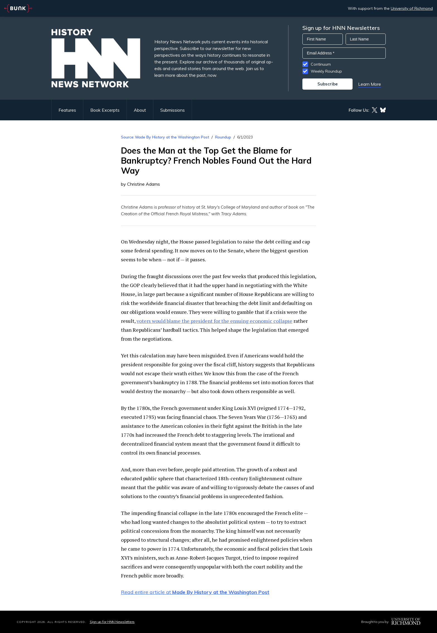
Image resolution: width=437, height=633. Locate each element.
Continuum (321, 64)
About (140, 110)
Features (67, 110)
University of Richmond (412, 8)
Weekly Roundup (326, 71)
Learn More (369, 84)
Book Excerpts (105, 110)
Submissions (172, 110)
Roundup (223, 137)
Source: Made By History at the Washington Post (165, 137)
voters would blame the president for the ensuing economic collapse (214, 320)
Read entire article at (195, 592)
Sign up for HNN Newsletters (112, 622)
